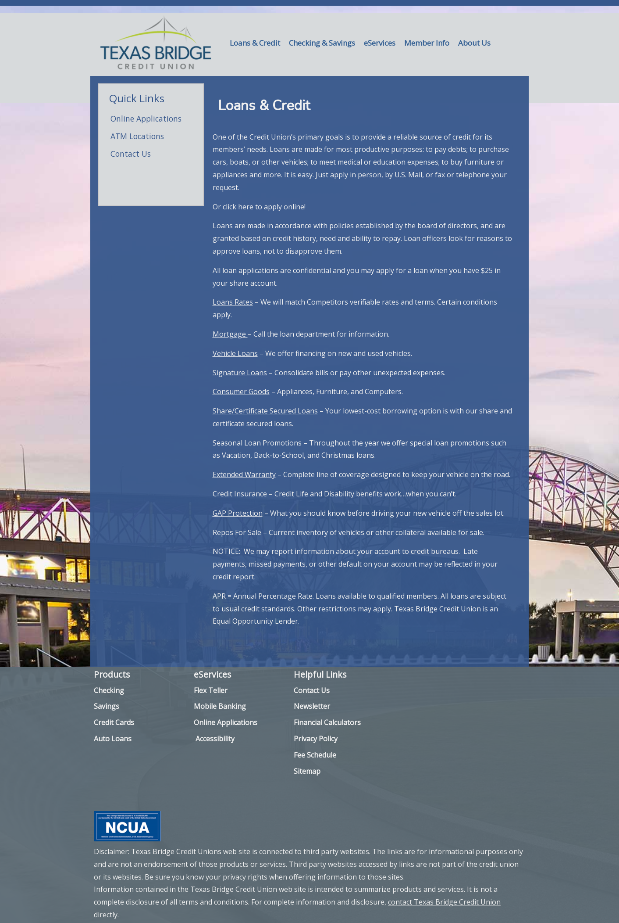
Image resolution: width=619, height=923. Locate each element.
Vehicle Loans (235, 353)
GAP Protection (238, 513)
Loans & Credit (255, 43)
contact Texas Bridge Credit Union (444, 902)
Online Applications (145, 118)
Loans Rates (233, 302)
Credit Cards (114, 722)
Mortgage (230, 334)
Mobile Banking (220, 706)
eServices (379, 43)
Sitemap (307, 771)
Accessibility (215, 738)
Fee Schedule (315, 755)
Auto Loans (113, 738)
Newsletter (312, 706)
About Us (474, 43)
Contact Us (130, 153)
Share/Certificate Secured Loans (265, 411)
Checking (109, 690)
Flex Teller (211, 690)
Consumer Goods (241, 391)
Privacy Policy (316, 738)
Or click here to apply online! (259, 207)
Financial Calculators (327, 722)
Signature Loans (240, 372)
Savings (106, 706)
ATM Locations (137, 136)
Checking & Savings (322, 43)
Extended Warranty (244, 474)
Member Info (426, 43)
